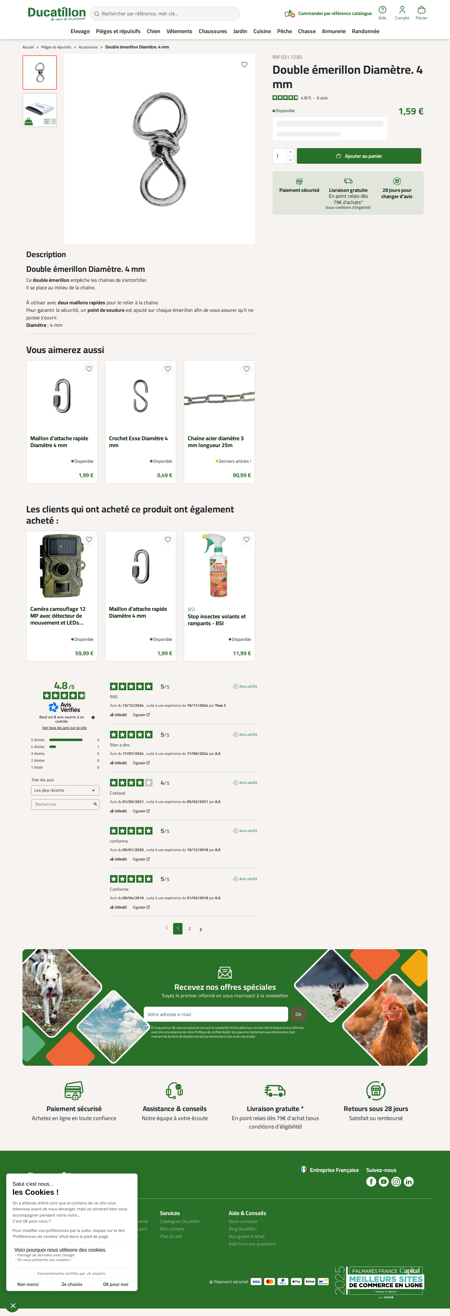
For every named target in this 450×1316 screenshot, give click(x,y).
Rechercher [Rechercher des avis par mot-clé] (62, 804)
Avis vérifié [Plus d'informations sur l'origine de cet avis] (248, 686)
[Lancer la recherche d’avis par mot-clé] (95, 804)
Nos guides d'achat (248, 1236)
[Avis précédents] (167, 928)
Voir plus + (44, 1046)
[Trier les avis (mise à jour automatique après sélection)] (65, 790)
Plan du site (172, 1236)
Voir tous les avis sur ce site (64, 727)
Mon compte (173, 1228)
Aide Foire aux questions (255, 1243)
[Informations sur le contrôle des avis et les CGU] (93, 717)
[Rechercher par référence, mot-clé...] (165, 14)
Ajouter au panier (363, 156)
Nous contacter (245, 1221)
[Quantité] (283, 156)
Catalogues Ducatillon (183, 1221)
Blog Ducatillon (245, 1228)
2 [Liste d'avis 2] (189, 929)
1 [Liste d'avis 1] (178, 929)
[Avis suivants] (201, 929)
